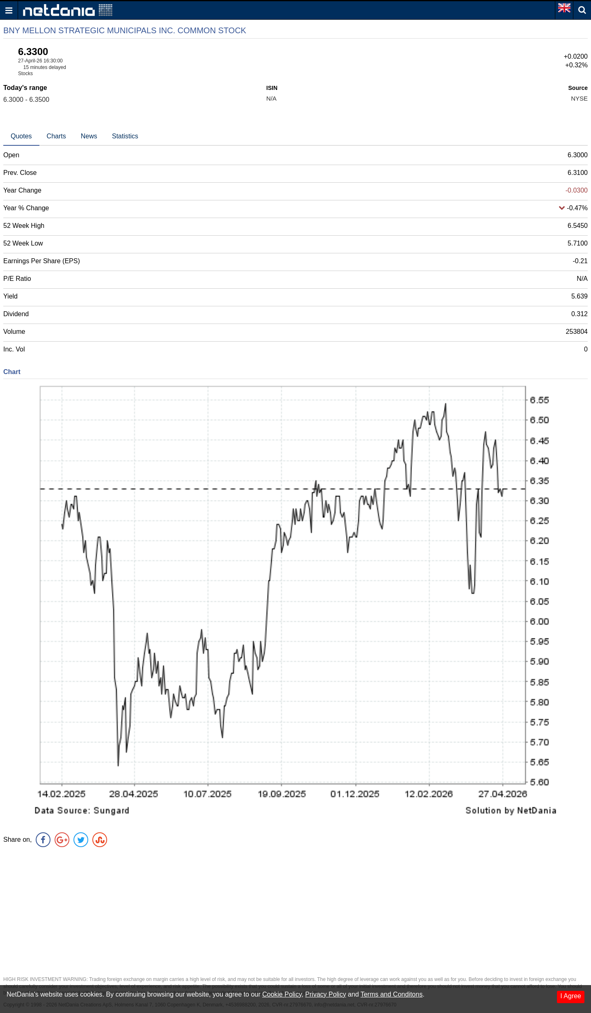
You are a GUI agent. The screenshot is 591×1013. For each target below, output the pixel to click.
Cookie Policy (282, 994)
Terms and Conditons (391, 994)
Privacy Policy (325, 994)
